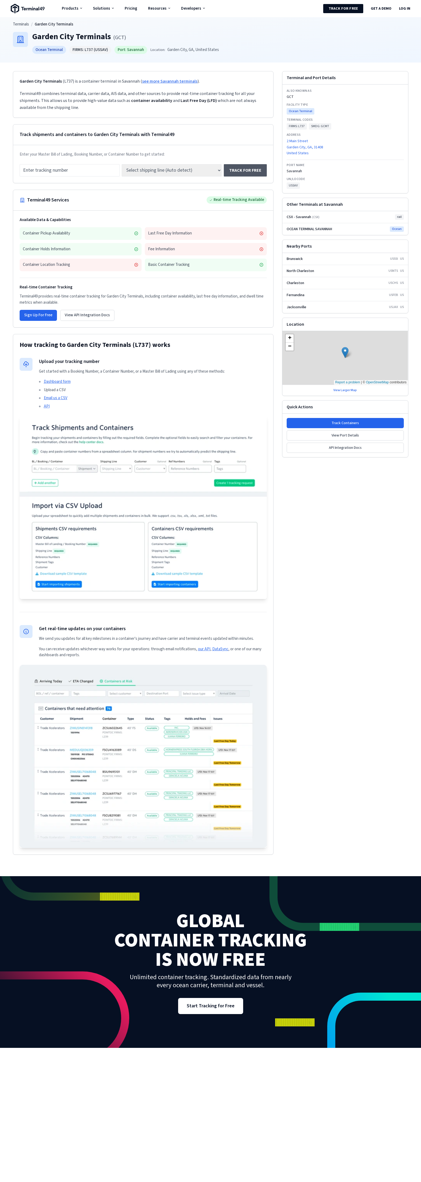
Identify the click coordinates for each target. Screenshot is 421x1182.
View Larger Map (345, 390)
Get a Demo (381, 8)
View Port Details (345, 435)
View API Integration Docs (87, 315)
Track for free (245, 170)
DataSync (220, 649)
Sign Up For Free (38, 315)
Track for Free (343, 8)
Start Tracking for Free (211, 1006)
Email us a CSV (55, 398)
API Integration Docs (345, 447)
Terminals (21, 24)
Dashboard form (57, 381)
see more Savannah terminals (169, 81)
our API (204, 649)
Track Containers (345, 423)
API (47, 406)
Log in (404, 8)
